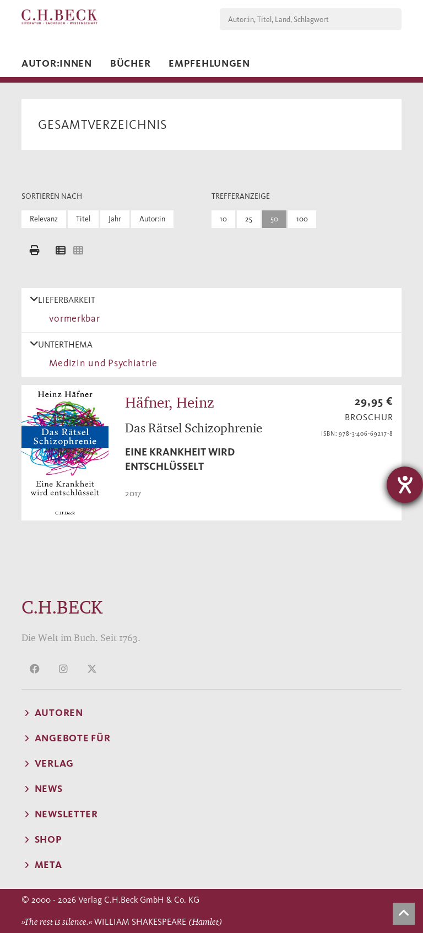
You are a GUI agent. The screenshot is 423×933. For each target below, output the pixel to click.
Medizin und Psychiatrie (101, 363)
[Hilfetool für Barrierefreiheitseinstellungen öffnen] (405, 485)
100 (302, 219)
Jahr (115, 219)
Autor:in (152, 219)
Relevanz (44, 219)
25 (248, 219)
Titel (83, 219)
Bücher (130, 63)
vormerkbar (72, 318)
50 (274, 219)
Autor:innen (56, 63)
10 (223, 219)
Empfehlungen (209, 63)
